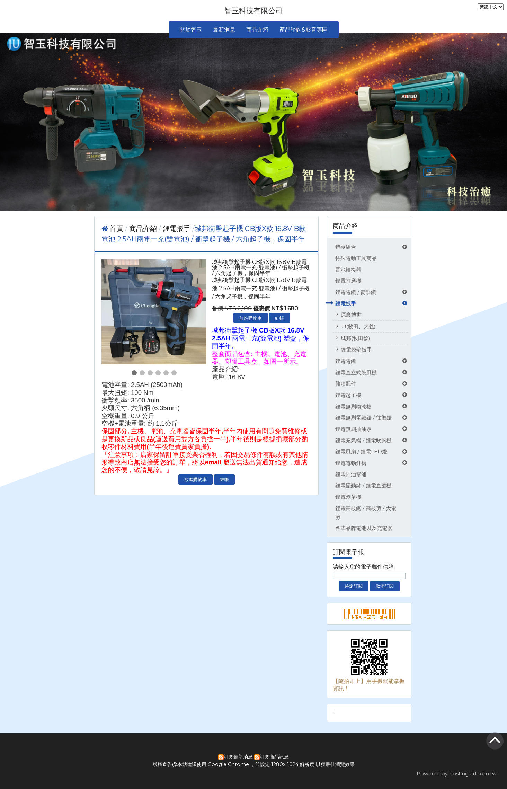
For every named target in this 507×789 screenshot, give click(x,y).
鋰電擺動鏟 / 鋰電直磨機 (363, 485)
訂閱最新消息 (238, 757)
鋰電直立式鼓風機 (356, 372)
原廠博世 (351, 314)
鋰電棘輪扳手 (356, 349)
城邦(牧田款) (355, 338)
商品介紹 (144, 228)
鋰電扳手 (345, 303)
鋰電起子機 (348, 395)
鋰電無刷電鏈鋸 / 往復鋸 (363, 417)
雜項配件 (345, 383)
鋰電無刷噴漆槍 (353, 406)
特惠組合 (345, 246)
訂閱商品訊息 (274, 757)
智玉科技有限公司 (253, 10)
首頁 (116, 228)
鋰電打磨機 (348, 280)
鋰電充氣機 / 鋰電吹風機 (363, 440)
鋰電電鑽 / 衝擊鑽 (355, 292)
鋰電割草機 (348, 497)
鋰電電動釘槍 (350, 463)
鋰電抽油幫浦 (350, 474)
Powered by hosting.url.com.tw (457, 774)
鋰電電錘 (345, 361)
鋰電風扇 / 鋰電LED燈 (361, 451)
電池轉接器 (348, 269)
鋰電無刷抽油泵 (353, 429)
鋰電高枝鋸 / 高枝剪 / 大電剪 (365, 512)
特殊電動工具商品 (356, 258)
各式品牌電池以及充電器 (363, 528)
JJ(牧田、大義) (358, 326)
